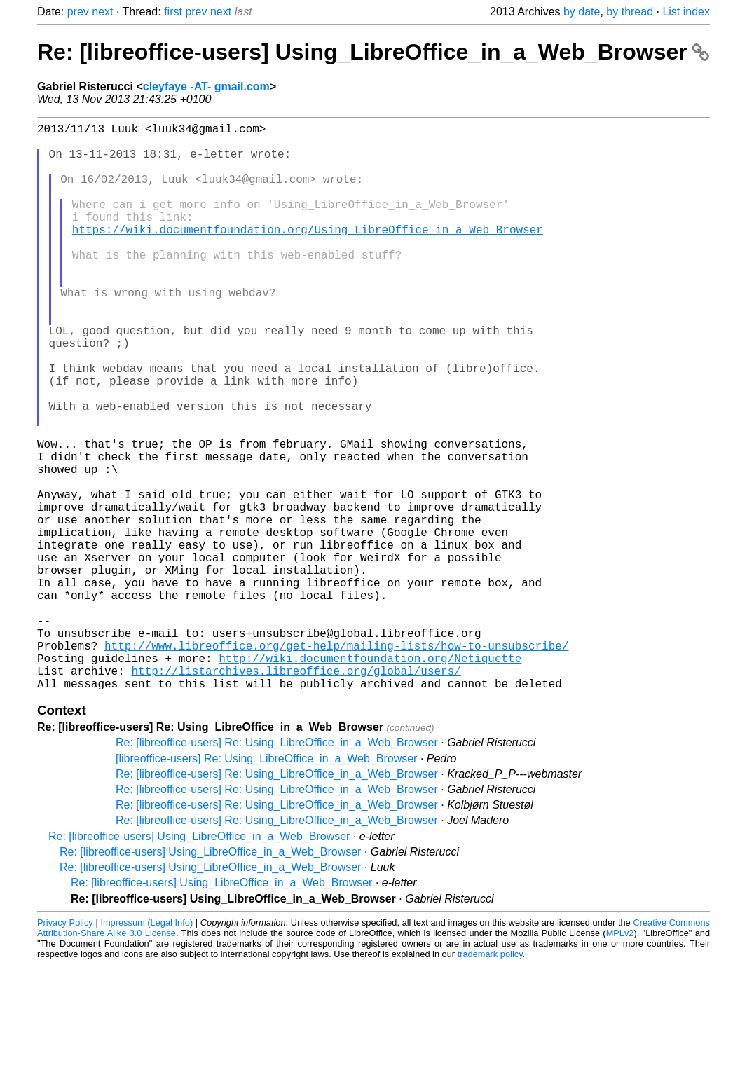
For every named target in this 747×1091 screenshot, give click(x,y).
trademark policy (490, 1080)
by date (581, 12)
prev (78, 12)
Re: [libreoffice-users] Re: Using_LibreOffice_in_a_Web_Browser (277, 868)
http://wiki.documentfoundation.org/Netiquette (370, 778)
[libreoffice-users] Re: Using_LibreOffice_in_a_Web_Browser (266, 885)
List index (686, 12)
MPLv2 (620, 1059)
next (102, 12)
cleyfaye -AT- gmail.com (206, 86)
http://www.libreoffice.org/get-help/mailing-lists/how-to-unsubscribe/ (336, 763)
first (173, 12)
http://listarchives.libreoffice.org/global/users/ (295, 794)
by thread (629, 12)
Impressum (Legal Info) (146, 1048)
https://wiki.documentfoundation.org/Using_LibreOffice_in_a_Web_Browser (307, 254)
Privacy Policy (65, 1048)
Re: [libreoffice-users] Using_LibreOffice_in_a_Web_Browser (373, 51)
